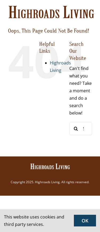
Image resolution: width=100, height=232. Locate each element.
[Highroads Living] (50, 165)
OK (85, 220)
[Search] (76, 128)
